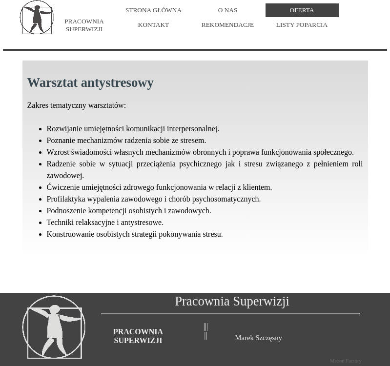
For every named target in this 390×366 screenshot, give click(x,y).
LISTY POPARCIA (302, 24)
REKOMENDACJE (228, 24)
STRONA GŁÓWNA (153, 9)
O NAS (228, 9)
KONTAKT (153, 24)
